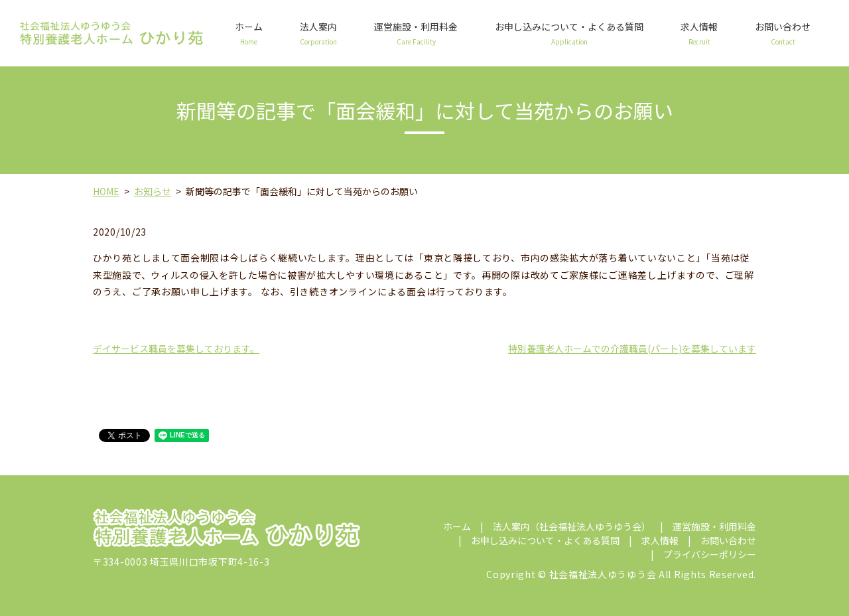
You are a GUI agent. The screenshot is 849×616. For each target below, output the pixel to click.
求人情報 (699, 33)
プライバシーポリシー (709, 554)
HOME (106, 191)
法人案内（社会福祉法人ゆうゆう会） (572, 526)
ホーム (249, 33)
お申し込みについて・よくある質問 (569, 33)
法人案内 (318, 33)
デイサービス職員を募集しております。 (176, 348)
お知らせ (152, 191)
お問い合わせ (783, 33)
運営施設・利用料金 (416, 33)
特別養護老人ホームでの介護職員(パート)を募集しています (632, 348)
